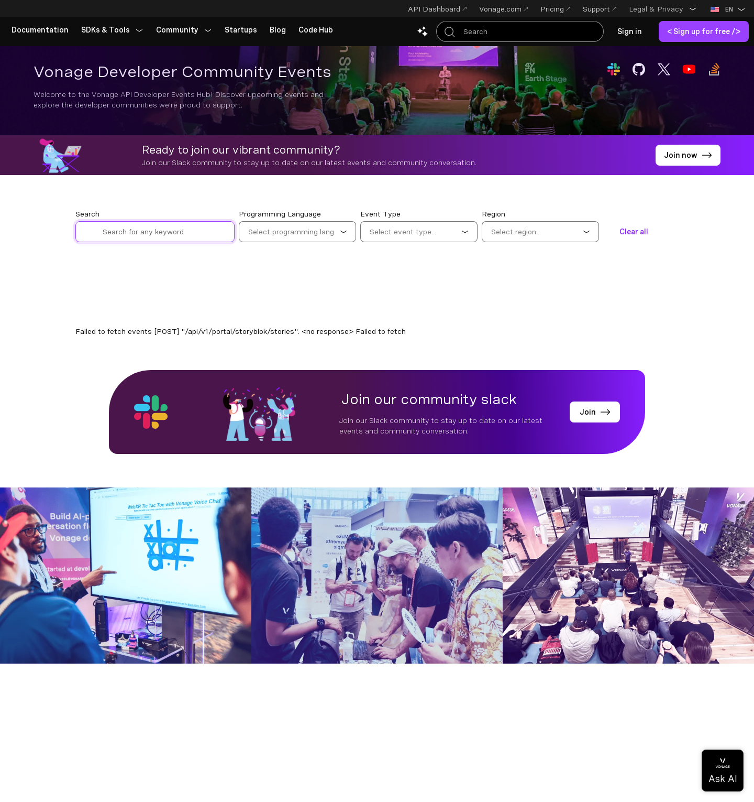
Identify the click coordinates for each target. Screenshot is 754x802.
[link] (40, 30)
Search (87, 214)
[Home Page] (70, 9)
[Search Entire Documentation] (520, 31)
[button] (663, 9)
